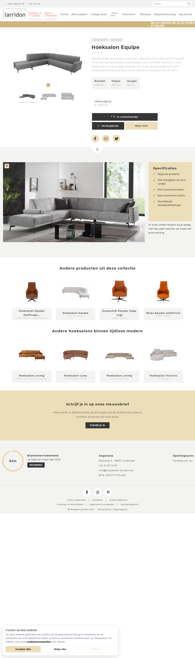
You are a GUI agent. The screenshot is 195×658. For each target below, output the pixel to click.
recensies (36, 465)
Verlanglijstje (108, 125)
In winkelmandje (124, 117)
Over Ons (114, 14)
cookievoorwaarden (39, 641)
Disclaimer (97, 500)
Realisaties (128, 14)
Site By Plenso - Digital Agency (112, 510)
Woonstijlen (79, 14)
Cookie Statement (118, 500)
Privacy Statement (76, 500)
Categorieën (99, 14)
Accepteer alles (23, 649)
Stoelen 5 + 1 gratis (34, 14)
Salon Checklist (51, 14)
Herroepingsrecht (129, 505)
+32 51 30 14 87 (108, 465)
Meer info (141, 125)
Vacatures (185, 14)
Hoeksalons (116, 40)
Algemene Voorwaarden (102, 505)
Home (64, 14)
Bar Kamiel (34, 4)
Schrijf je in (97, 425)
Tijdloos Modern (100, 40)
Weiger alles (60, 649)
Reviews (145, 14)
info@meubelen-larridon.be (116, 470)
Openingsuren (16, 4)
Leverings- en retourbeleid (70, 505)
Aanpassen (97, 649)
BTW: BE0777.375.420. (112, 475)
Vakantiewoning (165, 14)
